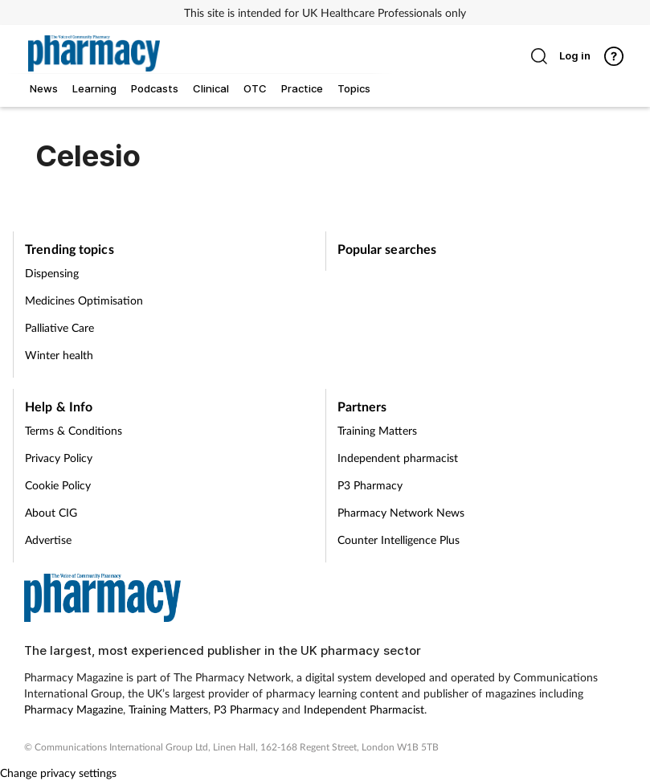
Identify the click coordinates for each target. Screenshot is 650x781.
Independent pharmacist (397, 457)
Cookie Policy (58, 485)
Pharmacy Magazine (73, 709)
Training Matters (377, 430)
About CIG (51, 512)
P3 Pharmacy (370, 485)
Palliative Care (59, 327)
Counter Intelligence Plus (398, 539)
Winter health (59, 355)
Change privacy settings (58, 772)
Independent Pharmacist (364, 709)
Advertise (48, 539)
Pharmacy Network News (400, 512)
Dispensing (52, 273)
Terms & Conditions (73, 430)
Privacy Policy (58, 457)
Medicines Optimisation (84, 300)
